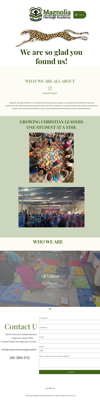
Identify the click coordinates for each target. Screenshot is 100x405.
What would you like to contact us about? (54, 356)
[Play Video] (50, 282)
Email (41, 337)
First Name (43, 318)
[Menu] (78, 15)
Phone (41, 347)
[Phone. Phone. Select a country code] (42, 350)
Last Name (43, 328)
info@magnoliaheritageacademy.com (22, 349)
